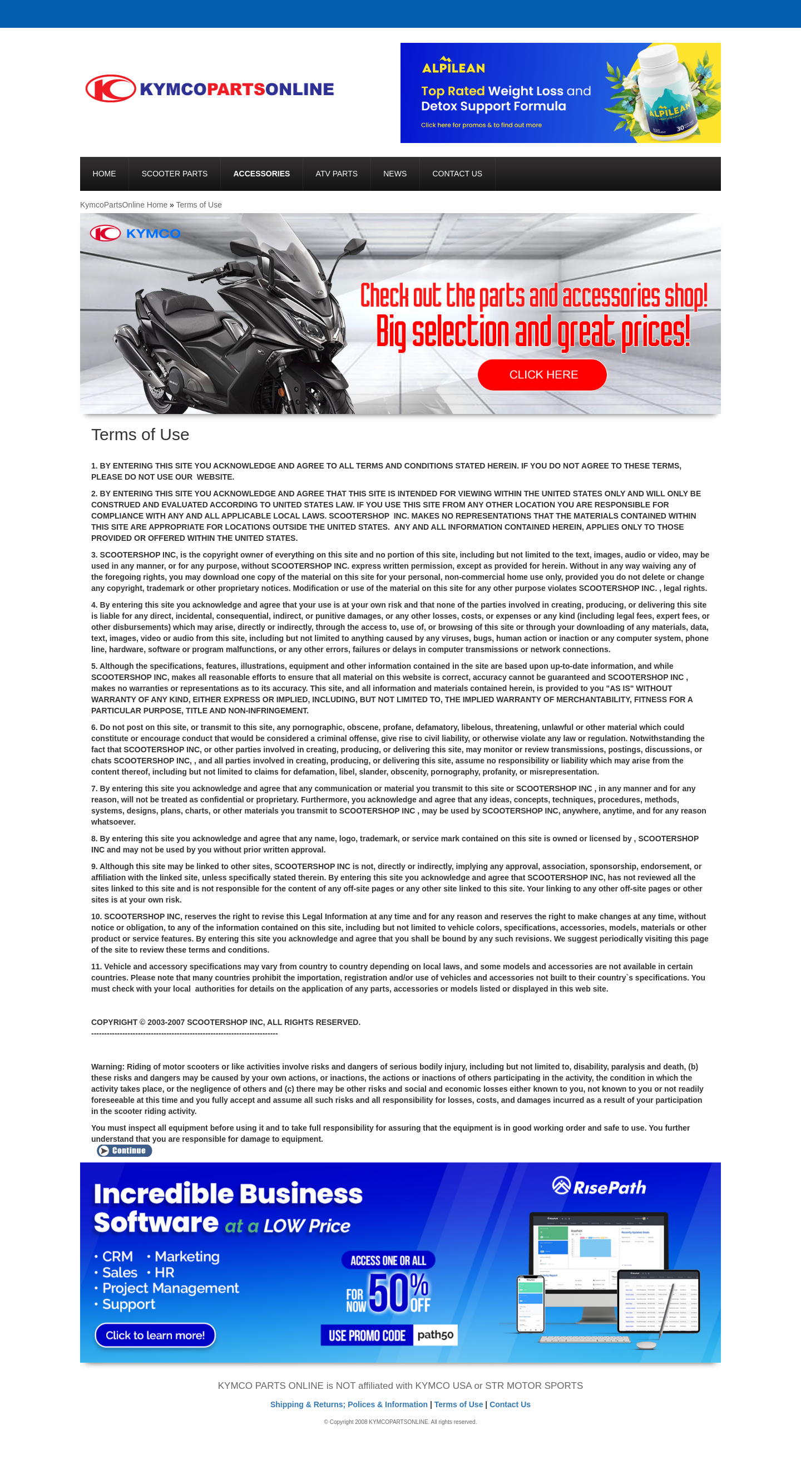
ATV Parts (337, 173)
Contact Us (457, 173)
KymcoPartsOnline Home (123, 204)
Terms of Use (198, 204)
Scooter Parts (175, 173)
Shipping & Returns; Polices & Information (349, 1404)
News (395, 173)
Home (104, 173)
